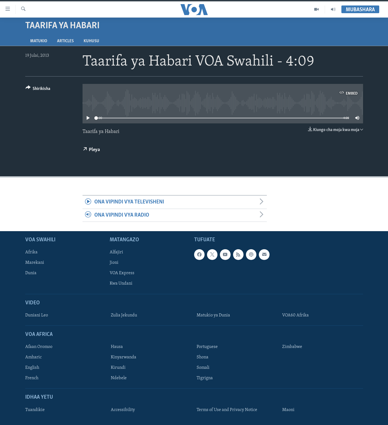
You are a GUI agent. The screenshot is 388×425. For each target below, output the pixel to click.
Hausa (117, 347)
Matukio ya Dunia (213, 315)
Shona (202, 357)
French (31, 378)
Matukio (38, 41)
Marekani (34, 263)
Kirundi (118, 368)
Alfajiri (116, 252)
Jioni (114, 263)
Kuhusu (91, 41)
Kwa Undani (121, 284)
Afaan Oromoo (38, 347)
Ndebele (119, 378)
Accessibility (123, 410)
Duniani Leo (36, 315)
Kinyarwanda (123, 357)
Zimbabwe (292, 347)
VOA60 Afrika (295, 315)
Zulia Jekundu (124, 315)
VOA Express (122, 273)
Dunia (30, 273)
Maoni (288, 410)
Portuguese (207, 347)
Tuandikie (35, 410)
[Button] (38, 89)
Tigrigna (205, 378)
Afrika (31, 252)
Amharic (33, 357)
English (32, 368)
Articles (65, 41)
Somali (203, 368)
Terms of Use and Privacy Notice (227, 410)
